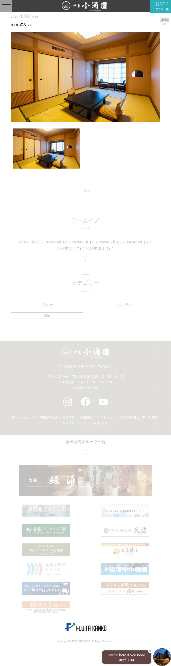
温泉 (47, 315)
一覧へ (85, 191)
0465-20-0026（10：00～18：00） (102, 376)
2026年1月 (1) (137, 242)
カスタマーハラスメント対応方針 (85, 423)
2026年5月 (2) (29, 242)
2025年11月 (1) (69, 249)
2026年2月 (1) (110, 242)
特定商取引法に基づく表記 (139, 417)
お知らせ (47, 304)
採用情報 (86, 417)
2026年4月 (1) (56, 242)
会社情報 (68, 417)
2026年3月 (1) (83, 242)
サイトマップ (106, 417)
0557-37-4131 (102, 382)
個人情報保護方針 (45, 417)
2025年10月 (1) (98, 249)
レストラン (124, 304)
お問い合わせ (18, 417)
